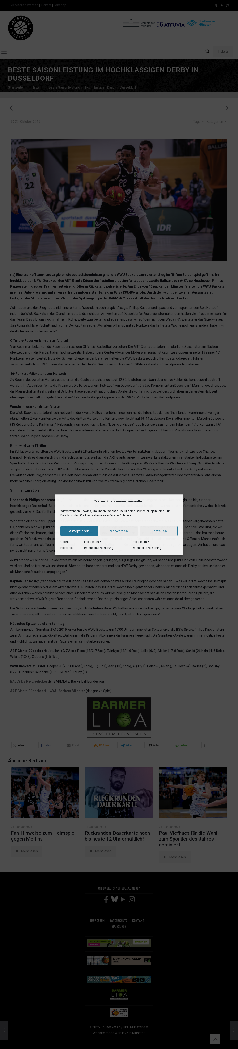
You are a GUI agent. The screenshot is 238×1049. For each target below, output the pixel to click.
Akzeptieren (79, 531)
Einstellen (159, 531)
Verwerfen (119, 531)
